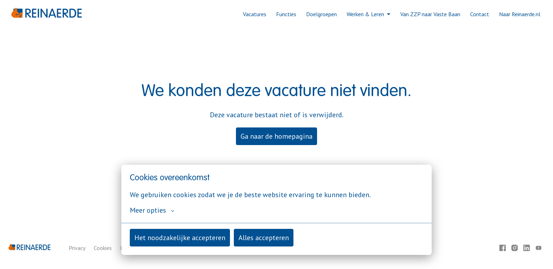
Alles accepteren (263, 237)
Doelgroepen (321, 14)
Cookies (103, 247)
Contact (479, 14)
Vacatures (254, 14)
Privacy (77, 247)
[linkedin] (527, 248)
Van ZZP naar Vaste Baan (430, 14)
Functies (286, 14)
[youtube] (539, 248)
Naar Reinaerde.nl (519, 14)
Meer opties (152, 210)
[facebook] (503, 248)
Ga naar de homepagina (276, 136)
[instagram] (515, 248)
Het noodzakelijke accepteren (179, 237)
